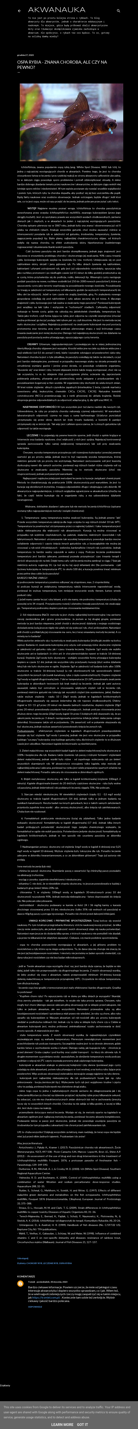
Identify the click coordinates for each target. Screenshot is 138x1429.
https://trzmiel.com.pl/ (46, 1297)
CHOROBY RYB (34, 1263)
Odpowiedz (35, 1306)
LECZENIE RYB (50, 1263)
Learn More (62, 1424)
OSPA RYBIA (65, 1263)
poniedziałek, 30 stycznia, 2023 (52, 1281)
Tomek (31, 1281)
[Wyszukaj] (118, 10)
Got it (82, 1424)
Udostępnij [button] (22, 1258)
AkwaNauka (57, 10)
